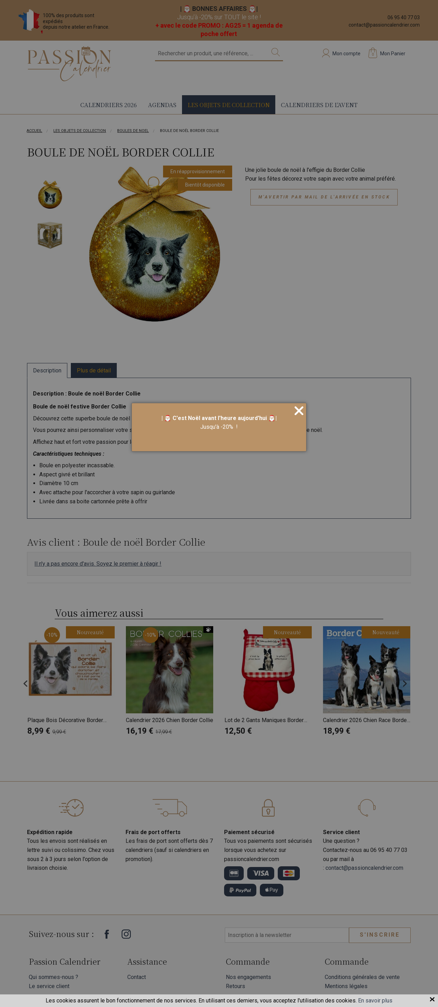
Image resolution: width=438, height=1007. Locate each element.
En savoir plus (375, 1000)
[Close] (299, 411)
